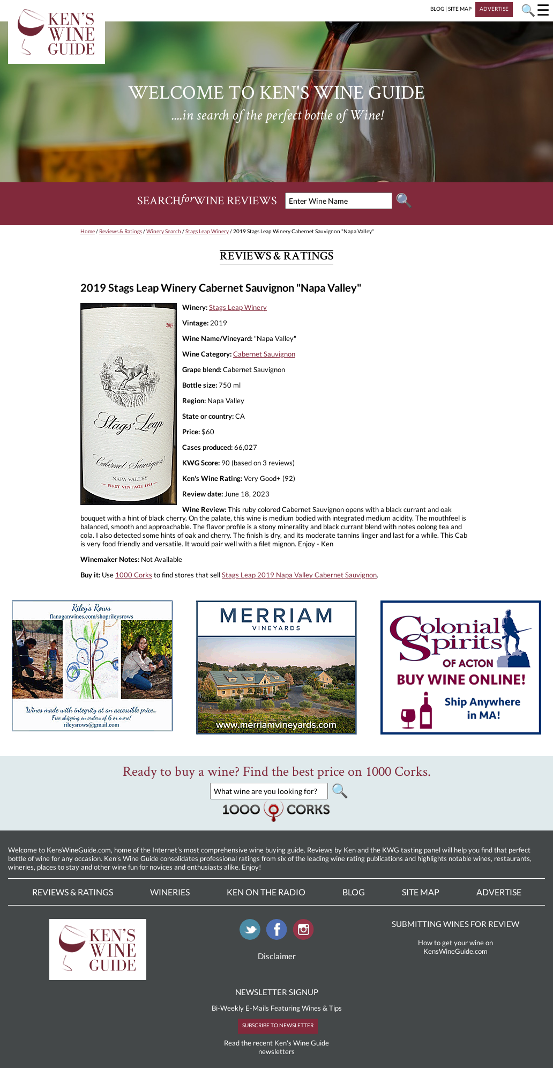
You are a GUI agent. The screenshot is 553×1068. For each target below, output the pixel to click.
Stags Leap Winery (207, 231)
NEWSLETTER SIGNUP (276, 992)
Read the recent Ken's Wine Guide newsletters (276, 1047)
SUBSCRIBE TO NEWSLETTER (277, 1025)
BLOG (437, 8)
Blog (353, 892)
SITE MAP (460, 8)
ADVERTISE (494, 8)
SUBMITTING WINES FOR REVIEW (455, 924)
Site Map (420, 892)
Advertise (498, 892)
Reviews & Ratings (120, 231)
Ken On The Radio (266, 892)
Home (87, 231)
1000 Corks (133, 574)
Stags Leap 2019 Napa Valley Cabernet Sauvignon (299, 574)
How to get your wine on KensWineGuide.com (455, 946)
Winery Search (163, 231)
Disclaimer (277, 956)
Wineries (170, 892)
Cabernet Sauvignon (264, 354)
